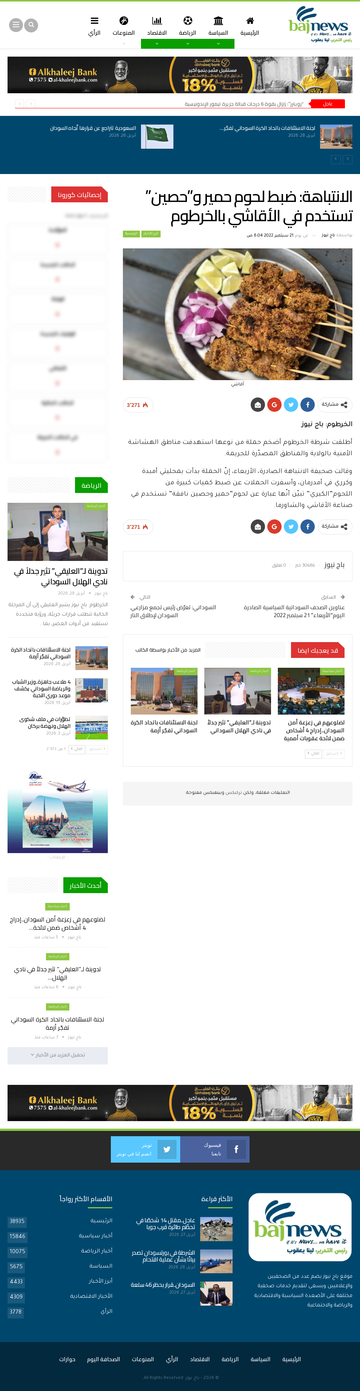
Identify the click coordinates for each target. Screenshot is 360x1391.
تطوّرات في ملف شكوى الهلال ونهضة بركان (44, 722)
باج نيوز (192, 1378)
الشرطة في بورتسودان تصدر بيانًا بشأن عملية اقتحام (163, 1256)
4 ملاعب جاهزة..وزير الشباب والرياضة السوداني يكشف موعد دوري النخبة (41, 688)
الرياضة (189, 26)
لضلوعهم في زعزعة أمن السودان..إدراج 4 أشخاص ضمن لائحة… (57, 923)
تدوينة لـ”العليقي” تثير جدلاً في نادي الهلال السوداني (61, 576)
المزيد (91, 26)
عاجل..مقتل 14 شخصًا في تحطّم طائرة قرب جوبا (165, 1223)
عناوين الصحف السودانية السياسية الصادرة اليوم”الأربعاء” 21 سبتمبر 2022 (294, 611)
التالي (313, 753)
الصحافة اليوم (103, 1359)
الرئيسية (253, 26)
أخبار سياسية (332, 671)
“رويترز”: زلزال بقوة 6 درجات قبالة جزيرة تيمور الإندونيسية (244, 103)
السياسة (221, 26)
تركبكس (233, 793)
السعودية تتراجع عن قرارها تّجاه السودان (93, 128)
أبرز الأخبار (151, 234)
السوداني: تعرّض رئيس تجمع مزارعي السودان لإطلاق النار (173, 611)
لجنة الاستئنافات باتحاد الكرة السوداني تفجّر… (267, 128)
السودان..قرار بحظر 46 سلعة (163, 1284)
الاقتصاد (157, 26)
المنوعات (123, 26)
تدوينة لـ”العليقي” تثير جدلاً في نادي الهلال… (57, 973)
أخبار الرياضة (259, 671)
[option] (180, 141)
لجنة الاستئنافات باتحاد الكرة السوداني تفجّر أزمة (40, 653)
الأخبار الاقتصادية (91, 1297)
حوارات (67, 1359)
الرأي (106, 1312)
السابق (334, 753)
